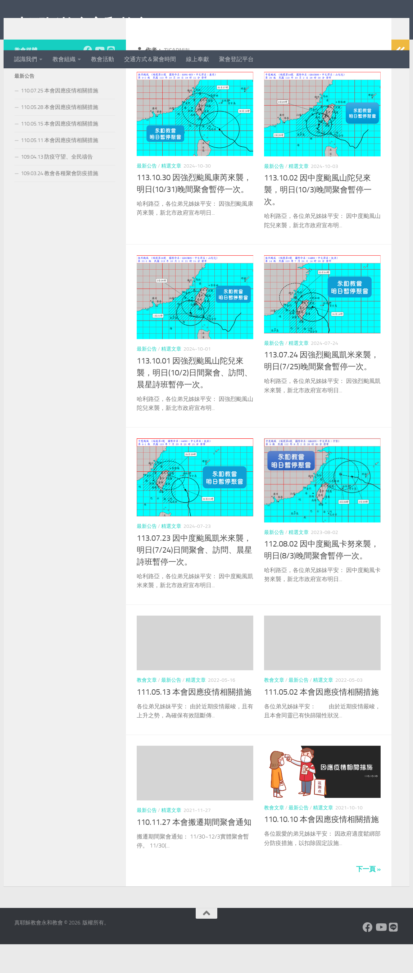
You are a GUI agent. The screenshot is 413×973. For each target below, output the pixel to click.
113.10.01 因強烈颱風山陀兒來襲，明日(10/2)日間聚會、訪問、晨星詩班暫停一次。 (194, 401)
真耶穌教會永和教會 (81, 25)
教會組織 (64, 59)
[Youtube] (99, 78)
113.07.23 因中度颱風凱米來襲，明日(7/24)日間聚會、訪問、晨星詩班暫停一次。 (194, 578)
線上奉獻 (197, 59)
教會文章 (147, 709)
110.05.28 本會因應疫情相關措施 (59, 136)
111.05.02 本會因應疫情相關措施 (321, 721)
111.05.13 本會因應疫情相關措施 (194, 721)
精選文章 (171, 195)
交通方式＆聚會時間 (150, 59)
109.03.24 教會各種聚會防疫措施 (59, 202)
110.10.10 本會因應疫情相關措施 (321, 848)
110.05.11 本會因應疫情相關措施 (59, 169)
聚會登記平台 (236, 59)
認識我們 (25, 59)
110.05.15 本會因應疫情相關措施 (59, 152)
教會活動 (102, 59)
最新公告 (147, 195)
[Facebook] (87, 78)
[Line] (110, 78)
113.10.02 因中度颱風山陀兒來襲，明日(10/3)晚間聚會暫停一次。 (318, 218)
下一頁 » (368, 898)
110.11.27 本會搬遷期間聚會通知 (194, 851)
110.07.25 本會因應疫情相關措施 (59, 119)
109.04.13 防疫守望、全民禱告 (57, 185)
